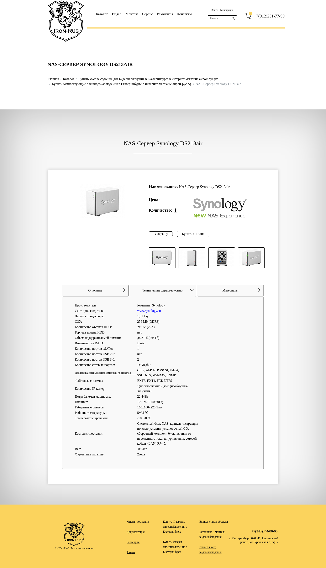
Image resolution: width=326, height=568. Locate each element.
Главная (53, 79)
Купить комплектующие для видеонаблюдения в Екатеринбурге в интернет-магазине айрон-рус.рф (148, 79)
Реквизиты (165, 14)
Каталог (102, 14)
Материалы (241, 290)
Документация (135, 531)
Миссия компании (138, 521)
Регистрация (226, 10)
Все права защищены (82, 548)
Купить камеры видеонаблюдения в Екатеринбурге (175, 546)
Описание (106, 290)
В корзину (161, 234)
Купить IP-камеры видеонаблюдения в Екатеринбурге (175, 526)
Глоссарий (133, 542)
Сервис (147, 14)
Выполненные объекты (213, 521)
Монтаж (132, 14)
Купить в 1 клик (193, 234)
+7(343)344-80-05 (264, 531)
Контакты (184, 14)
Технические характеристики (168, 290)
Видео (116, 14)
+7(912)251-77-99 (269, 16)
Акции (131, 552)
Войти (215, 10)
